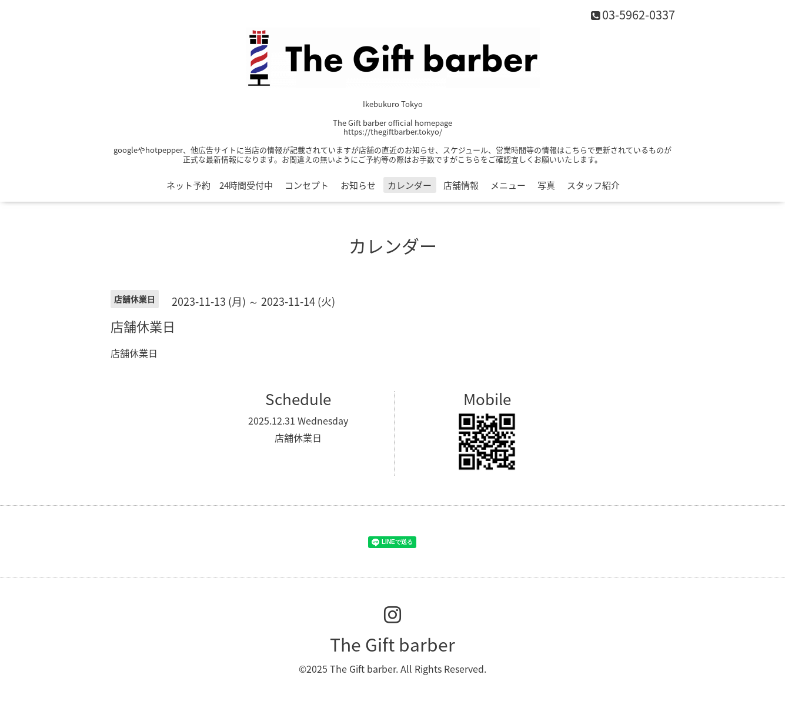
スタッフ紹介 (593, 185)
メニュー (508, 185)
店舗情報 (461, 185)
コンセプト (307, 185)
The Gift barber (392, 644)
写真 (546, 185)
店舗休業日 (298, 437)
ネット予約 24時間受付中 (219, 185)
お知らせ (358, 185)
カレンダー (410, 185)
